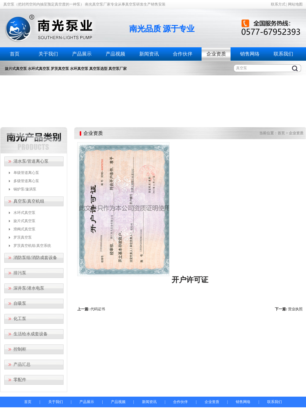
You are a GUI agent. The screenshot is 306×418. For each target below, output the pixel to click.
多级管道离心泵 (26, 181)
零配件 (19, 379)
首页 (15, 53)
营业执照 (295, 309)
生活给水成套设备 (30, 334)
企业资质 (216, 53)
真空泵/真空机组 (29, 201)
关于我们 (48, 53)
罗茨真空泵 (22, 237)
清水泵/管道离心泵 (31, 161)
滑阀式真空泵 (24, 229)
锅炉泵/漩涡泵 (24, 189)
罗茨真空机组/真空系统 (32, 245)
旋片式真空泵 (24, 221)
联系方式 (278, 4)
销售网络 (250, 53)
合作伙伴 (182, 53)
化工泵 (19, 318)
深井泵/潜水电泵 (29, 288)
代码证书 (97, 309)
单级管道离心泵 (26, 173)
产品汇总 (22, 364)
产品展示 (82, 53)
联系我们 (283, 53)
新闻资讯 (149, 53)
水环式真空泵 (24, 213)
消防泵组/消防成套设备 (35, 257)
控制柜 (19, 349)
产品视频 (115, 53)
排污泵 (19, 273)
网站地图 (295, 4)
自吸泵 (19, 303)
